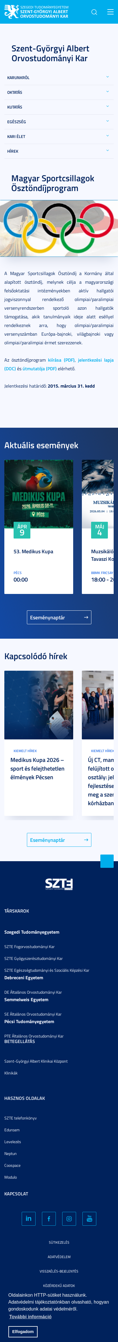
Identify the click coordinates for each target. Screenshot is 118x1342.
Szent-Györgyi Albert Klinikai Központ (36, 1061)
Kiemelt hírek (25, 750)
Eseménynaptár (47, 617)
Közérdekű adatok (59, 1285)
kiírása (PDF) (61, 359)
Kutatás (14, 107)
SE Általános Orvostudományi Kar (33, 1014)
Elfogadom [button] (23, 1331)
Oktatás (14, 92)
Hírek (12, 151)
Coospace (12, 1165)
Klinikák (11, 1073)
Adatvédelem (59, 1256)
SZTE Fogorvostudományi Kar (29, 946)
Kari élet (16, 136)
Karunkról (18, 77)
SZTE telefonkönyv (20, 1118)
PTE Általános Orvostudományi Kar (34, 1036)
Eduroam (12, 1129)
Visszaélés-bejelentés (59, 1271)
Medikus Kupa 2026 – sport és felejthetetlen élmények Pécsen (37, 768)
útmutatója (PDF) (40, 368)
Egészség (16, 121)
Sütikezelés (59, 1242)
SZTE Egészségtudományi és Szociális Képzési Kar (46, 970)
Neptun (10, 1153)
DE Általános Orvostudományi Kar (33, 992)
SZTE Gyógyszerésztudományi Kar (33, 958)
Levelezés (12, 1141)
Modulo (10, 1177)
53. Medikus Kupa (33, 551)
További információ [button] (30, 1316)
